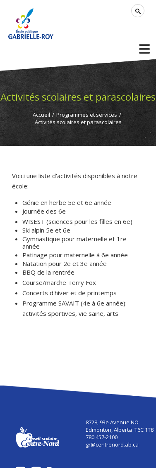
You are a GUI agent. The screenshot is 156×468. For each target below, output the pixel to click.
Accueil (41, 114)
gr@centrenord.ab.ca (112, 444)
